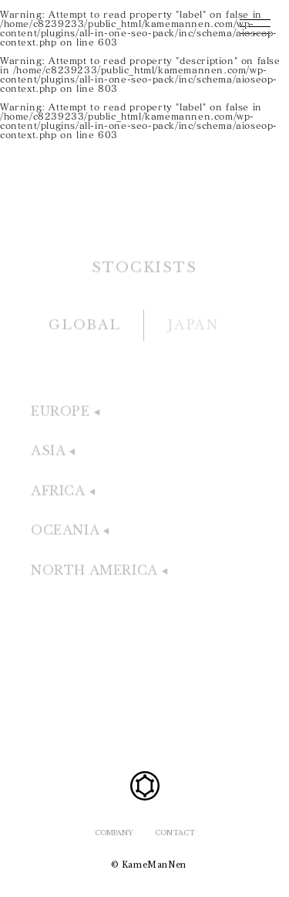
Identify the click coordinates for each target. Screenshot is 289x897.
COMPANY (114, 832)
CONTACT (175, 832)
